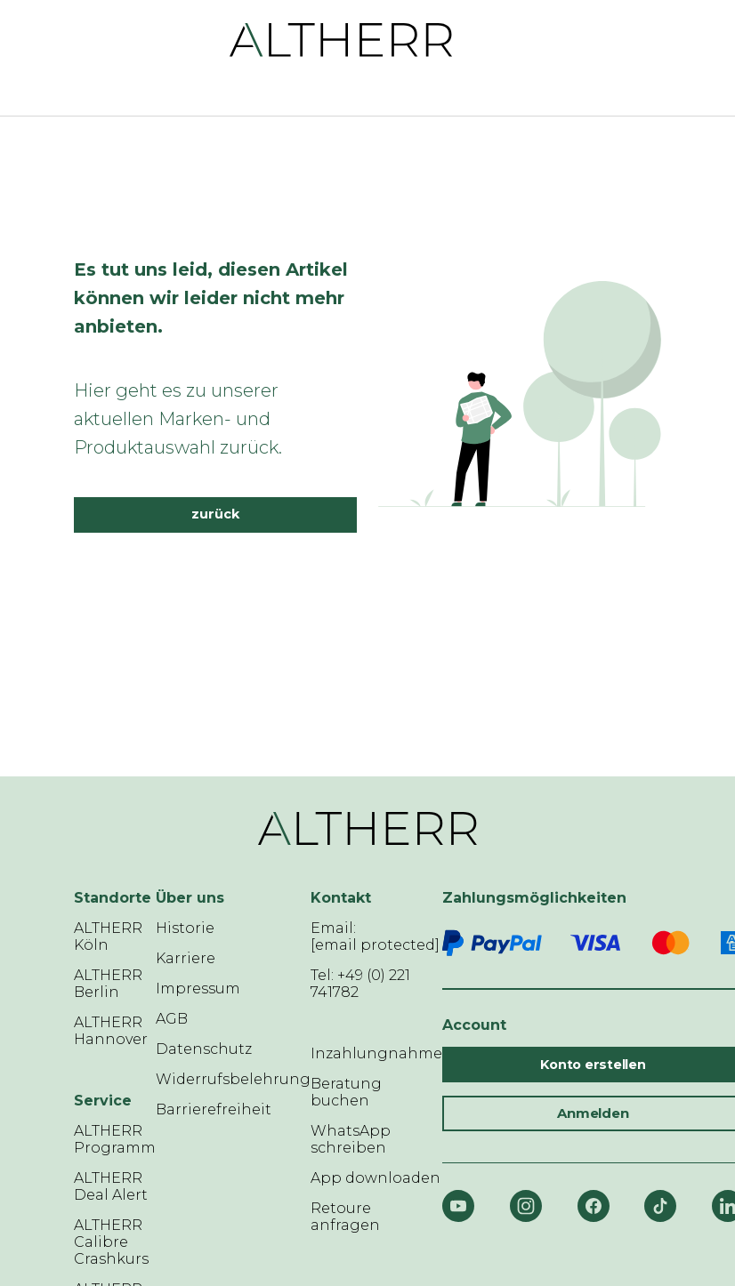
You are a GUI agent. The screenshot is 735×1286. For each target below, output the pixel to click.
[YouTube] (458, 1206)
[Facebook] (594, 1206)
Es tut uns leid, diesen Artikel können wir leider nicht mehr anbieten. (211, 298)
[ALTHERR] (341, 38)
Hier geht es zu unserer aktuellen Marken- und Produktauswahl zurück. (178, 419)
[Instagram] (526, 1206)
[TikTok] (660, 1206)
